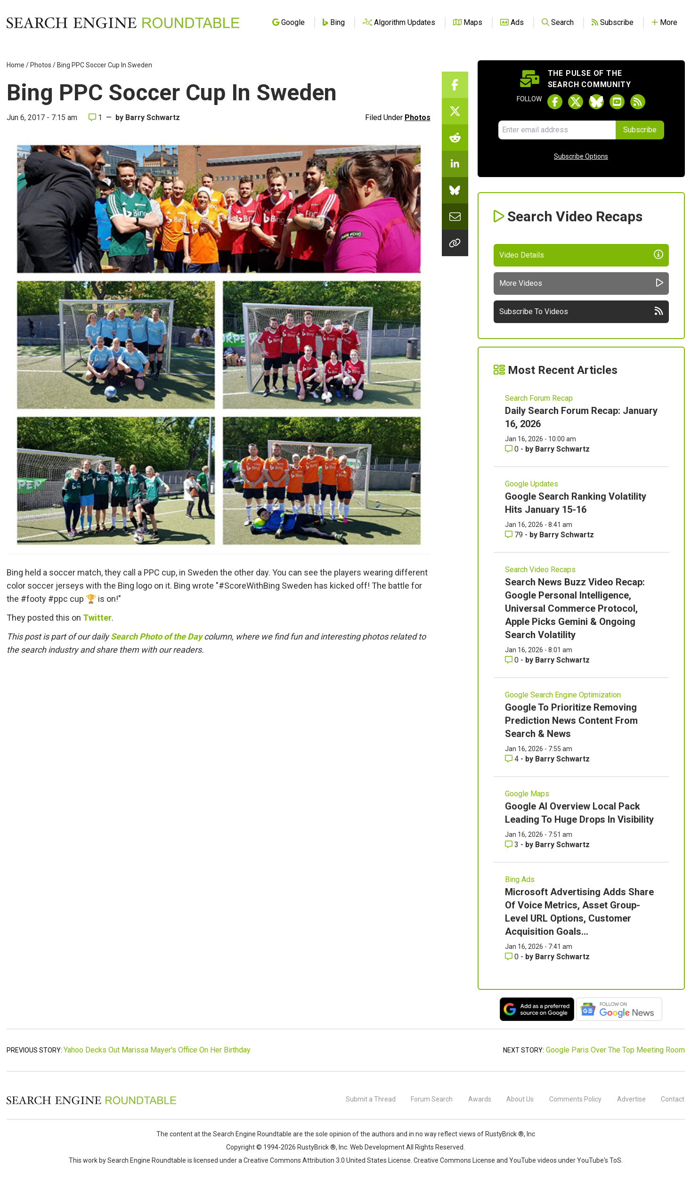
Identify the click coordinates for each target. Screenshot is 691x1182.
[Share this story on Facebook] (455, 85)
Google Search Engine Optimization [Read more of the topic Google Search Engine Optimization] (563, 694)
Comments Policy (575, 1099)
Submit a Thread (371, 1099)
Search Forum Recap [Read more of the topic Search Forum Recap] (539, 398)
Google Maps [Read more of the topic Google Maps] (527, 793)
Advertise (631, 1099)
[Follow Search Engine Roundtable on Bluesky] (596, 101)
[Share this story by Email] (455, 216)
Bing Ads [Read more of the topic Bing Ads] (520, 879)
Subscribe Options (581, 156)
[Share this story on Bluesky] (455, 190)
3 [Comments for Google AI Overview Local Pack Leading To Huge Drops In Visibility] (512, 844)
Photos (40, 65)
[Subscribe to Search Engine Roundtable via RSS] (637, 101)
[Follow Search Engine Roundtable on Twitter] (575, 101)
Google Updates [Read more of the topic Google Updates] (531, 483)
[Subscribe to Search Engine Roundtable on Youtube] (617, 101)
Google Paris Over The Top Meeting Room (615, 1049)
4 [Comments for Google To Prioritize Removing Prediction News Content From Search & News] (512, 758)
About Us (520, 1099)
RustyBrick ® (316, 1147)
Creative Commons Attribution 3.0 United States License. (328, 1160)
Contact (672, 1099)
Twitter (97, 618)
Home (15, 65)
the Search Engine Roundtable (247, 1134)
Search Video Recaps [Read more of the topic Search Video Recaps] (540, 569)
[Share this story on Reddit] (455, 137)
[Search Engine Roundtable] (91, 1102)
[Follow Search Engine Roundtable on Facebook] (554, 101)
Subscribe (640, 129)
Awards (479, 1099)
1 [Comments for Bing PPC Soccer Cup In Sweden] (95, 117)
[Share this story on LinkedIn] (455, 164)
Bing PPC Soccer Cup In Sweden (104, 65)
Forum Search (432, 1099)
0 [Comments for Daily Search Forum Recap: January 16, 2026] (512, 449)
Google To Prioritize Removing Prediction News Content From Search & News (571, 720)
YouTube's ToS (599, 1160)
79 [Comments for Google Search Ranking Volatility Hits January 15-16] (515, 534)
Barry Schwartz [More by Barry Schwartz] (562, 449)
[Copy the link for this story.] (455, 243)
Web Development (377, 1147)
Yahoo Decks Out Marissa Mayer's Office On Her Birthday (157, 1049)
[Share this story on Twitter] (455, 111)
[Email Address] (557, 130)
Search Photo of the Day (156, 636)
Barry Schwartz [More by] (152, 117)
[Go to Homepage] (123, 23)
